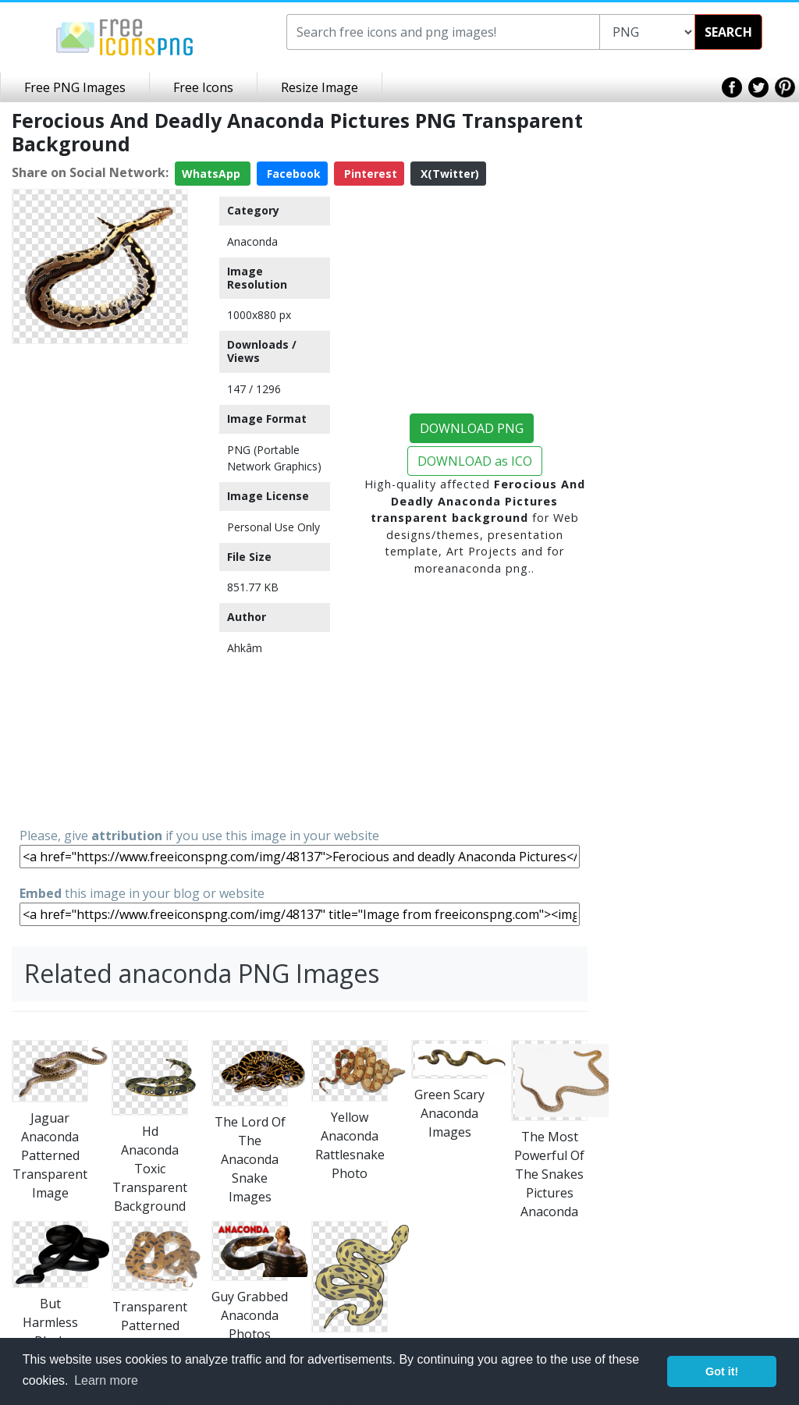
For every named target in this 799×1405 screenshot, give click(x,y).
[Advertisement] (100, 584)
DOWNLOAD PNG (472, 428)
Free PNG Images (75, 87)
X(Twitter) (448, 173)
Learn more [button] (106, 1380)
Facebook (292, 173)
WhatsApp (212, 173)
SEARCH (728, 32)
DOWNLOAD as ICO (474, 461)
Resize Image (319, 87)
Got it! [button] (721, 1371)
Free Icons (203, 87)
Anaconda (252, 241)
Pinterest (369, 173)
